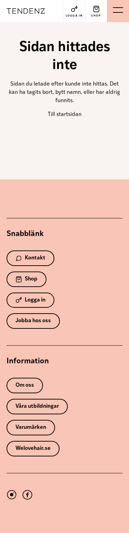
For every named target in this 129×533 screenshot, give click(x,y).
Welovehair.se (33, 448)
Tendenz (29, 11)
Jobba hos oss (33, 321)
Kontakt (30, 258)
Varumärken (30, 427)
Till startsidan (65, 114)
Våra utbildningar (37, 406)
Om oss (24, 385)
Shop (26, 279)
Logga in (30, 300)
